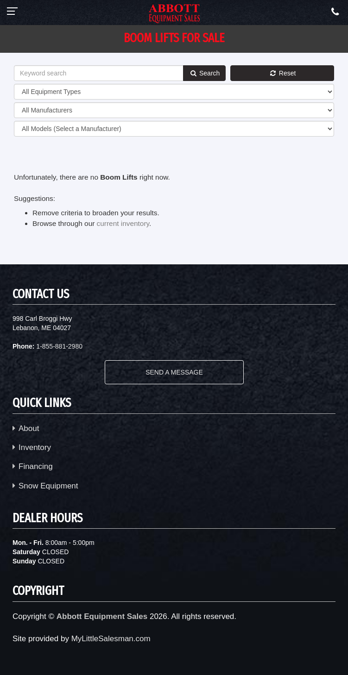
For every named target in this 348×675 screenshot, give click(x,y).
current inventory (123, 223)
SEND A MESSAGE (174, 372)
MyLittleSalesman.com (111, 638)
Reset (282, 73)
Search (204, 73)
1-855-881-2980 (59, 346)
